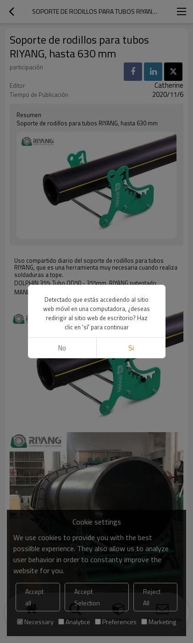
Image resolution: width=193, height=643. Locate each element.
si (131, 348)
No (62, 348)
